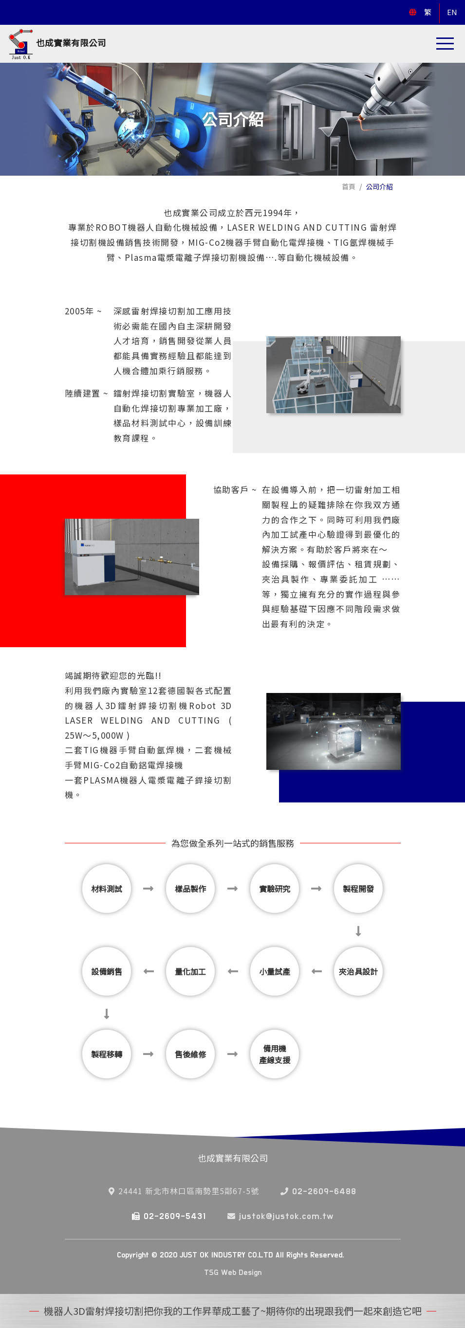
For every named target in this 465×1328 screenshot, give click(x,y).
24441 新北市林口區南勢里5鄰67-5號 (184, 1191)
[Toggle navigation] (445, 44)
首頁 (348, 186)
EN (452, 12)
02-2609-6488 (318, 1191)
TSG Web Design (232, 1272)
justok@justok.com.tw (280, 1216)
